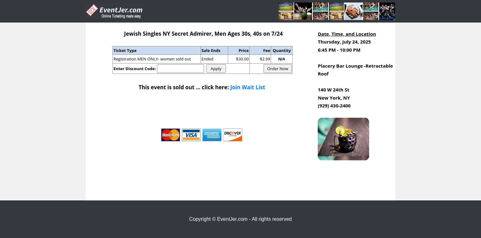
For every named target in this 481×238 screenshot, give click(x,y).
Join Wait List (247, 87)
